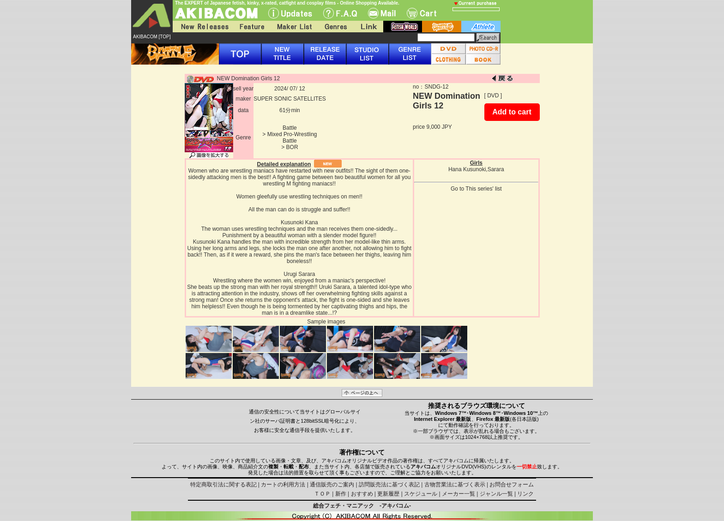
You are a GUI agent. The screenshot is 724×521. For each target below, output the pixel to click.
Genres (335, 26)
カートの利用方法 (283, 484)
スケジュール (420, 494)
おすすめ (362, 494)
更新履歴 (388, 494)
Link (368, 26)
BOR (292, 147)
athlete (481, 26)
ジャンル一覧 (496, 494)
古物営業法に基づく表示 (454, 484)
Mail (382, 13)
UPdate (290, 13)
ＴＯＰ (322, 494)
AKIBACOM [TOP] (152, 36)
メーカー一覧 (458, 494)
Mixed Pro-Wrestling (292, 134)
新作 (340, 494)
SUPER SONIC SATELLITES (289, 99)
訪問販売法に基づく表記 (389, 484)
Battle (290, 128)
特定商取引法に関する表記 (223, 484)
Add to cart (511, 112)
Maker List (294, 26)
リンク (525, 494)
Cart (421, 13)
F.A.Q (340, 13)
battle (441, 26)
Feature (252, 26)
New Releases (203, 26)
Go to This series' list (476, 189)
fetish (402, 26)
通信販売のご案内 (332, 484)
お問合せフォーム (511, 484)
